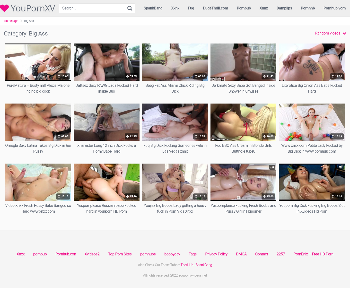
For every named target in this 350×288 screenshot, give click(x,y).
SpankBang (153, 8)
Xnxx (21, 254)
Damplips (284, 8)
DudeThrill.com (215, 8)
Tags (193, 254)
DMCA (241, 254)
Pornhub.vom (335, 8)
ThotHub (187, 265)
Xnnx (264, 8)
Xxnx (175, 8)
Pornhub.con (65, 254)
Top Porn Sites (120, 254)
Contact (261, 254)
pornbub (40, 254)
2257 (281, 254)
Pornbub (244, 8)
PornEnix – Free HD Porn (313, 254)
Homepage (11, 21)
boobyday (172, 254)
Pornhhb (308, 8)
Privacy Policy (216, 254)
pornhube (148, 254)
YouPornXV (27, 8)
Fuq (191, 8)
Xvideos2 (92, 254)
